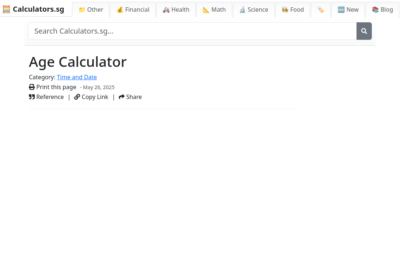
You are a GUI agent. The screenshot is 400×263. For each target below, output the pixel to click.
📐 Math (214, 9)
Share (130, 97)
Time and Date (77, 77)
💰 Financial (132, 9)
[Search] (364, 31)
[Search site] (192, 31)
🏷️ (320, 9)
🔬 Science (253, 9)
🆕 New (348, 9)
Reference (46, 97)
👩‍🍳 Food (293, 9)
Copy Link (91, 97)
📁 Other (90, 9)
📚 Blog (382, 9)
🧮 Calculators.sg (33, 9)
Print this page (52, 87)
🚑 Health (176, 9)
